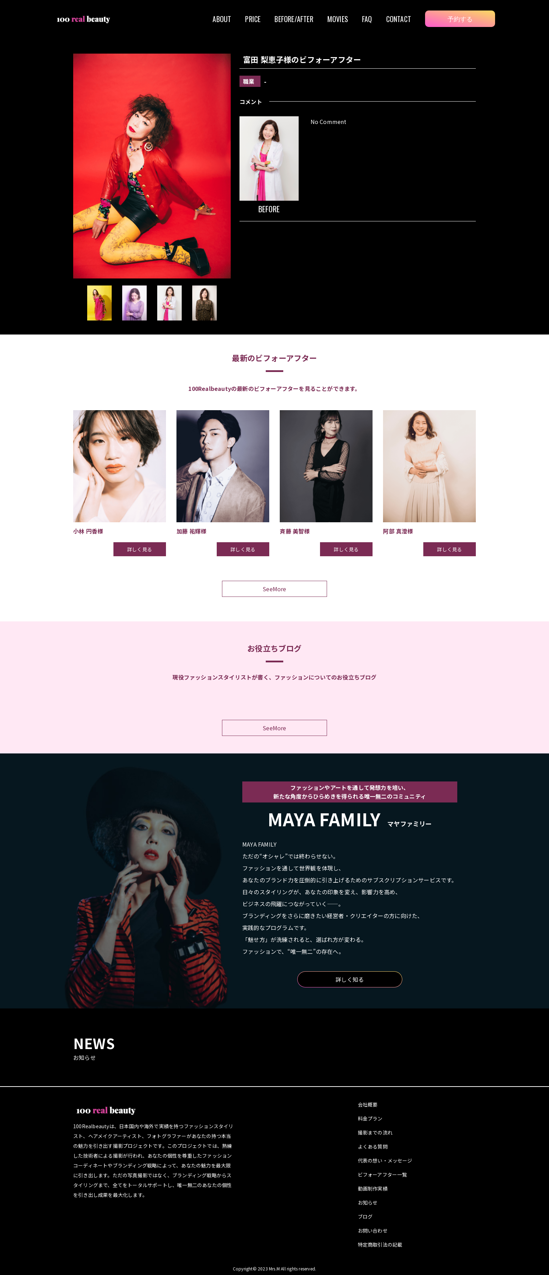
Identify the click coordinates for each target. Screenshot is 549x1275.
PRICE (252, 19)
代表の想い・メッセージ (385, 1160)
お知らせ (368, 1202)
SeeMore (274, 589)
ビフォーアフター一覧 (382, 1174)
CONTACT (398, 19)
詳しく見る (139, 549)
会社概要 (368, 1104)
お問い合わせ (373, 1230)
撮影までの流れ (375, 1132)
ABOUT (222, 19)
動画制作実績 (373, 1188)
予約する (460, 18)
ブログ (365, 1216)
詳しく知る (349, 979)
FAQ (367, 19)
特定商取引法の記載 (380, 1244)
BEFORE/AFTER (293, 19)
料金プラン (370, 1118)
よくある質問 (373, 1146)
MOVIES (337, 19)
